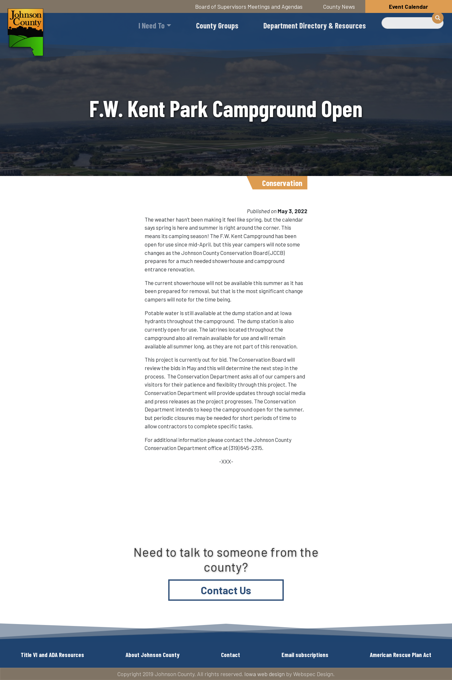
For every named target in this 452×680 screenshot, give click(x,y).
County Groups (217, 25)
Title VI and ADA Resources (52, 654)
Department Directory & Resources (314, 25)
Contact (230, 654)
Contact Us (226, 590)
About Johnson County (153, 654)
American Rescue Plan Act (400, 654)
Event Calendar (408, 6)
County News (339, 6)
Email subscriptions (304, 654)
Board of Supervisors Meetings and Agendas (249, 6)
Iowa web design (264, 673)
